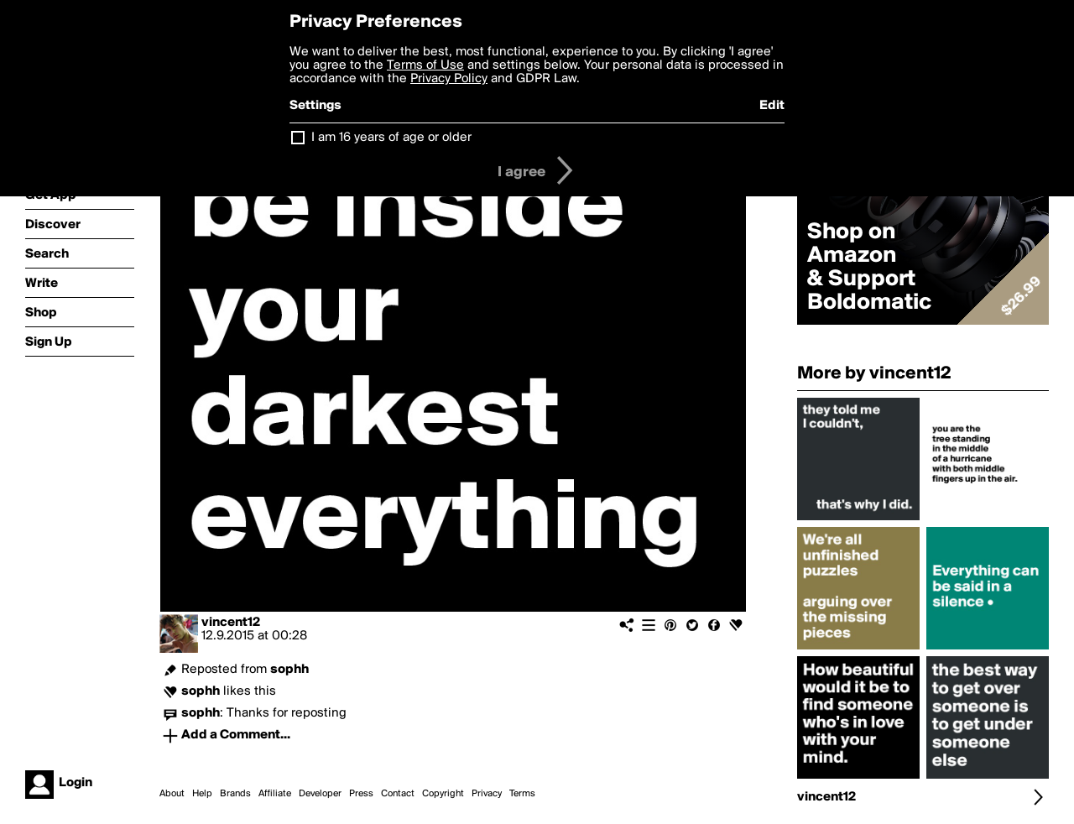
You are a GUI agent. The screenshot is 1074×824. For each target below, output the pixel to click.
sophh (289, 669)
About (172, 794)
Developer (320, 794)
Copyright (443, 794)
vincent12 (230, 622)
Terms (522, 794)
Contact (397, 794)
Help (202, 794)
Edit (772, 105)
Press (361, 794)
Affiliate (274, 794)
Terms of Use (425, 65)
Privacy (487, 794)
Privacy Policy (448, 79)
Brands (235, 794)
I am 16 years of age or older (391, 137)
